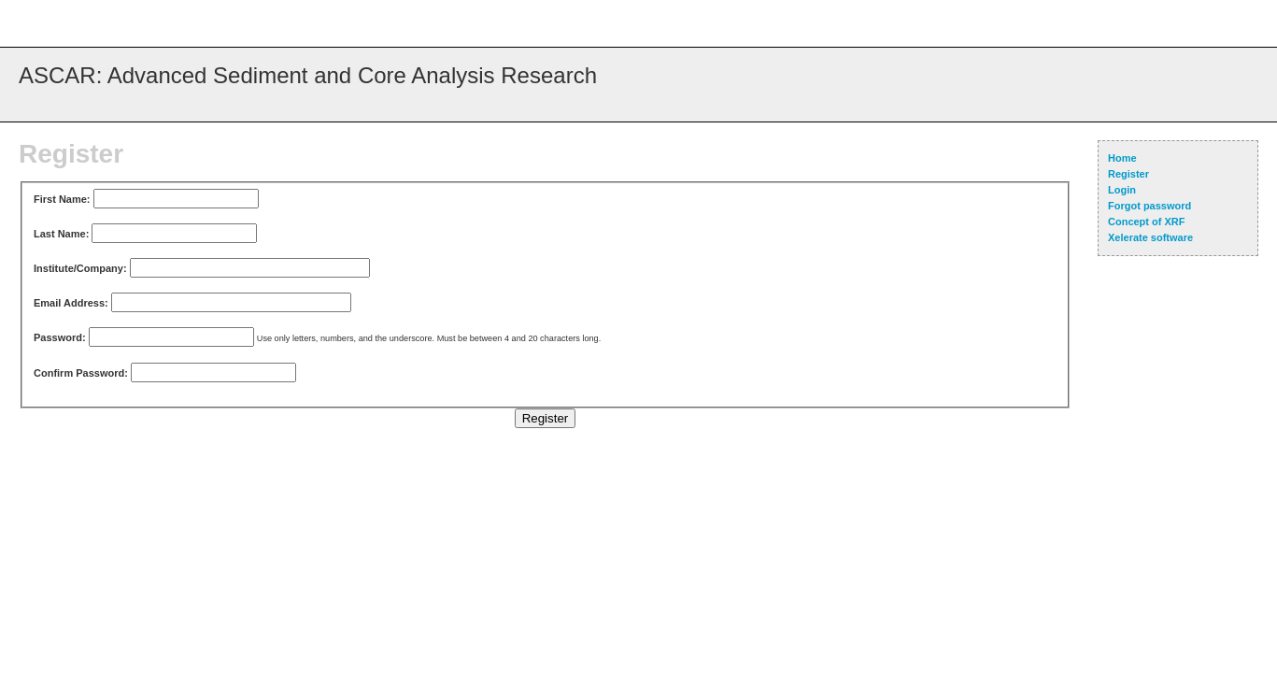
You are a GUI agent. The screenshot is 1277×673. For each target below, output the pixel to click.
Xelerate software (1150, 237)
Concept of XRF (1146, 221)
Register (1128, 173)
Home (1122, 158)
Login (1122, 189)
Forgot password (1149, 205)
